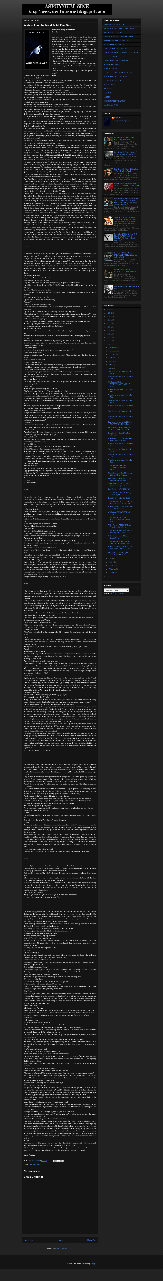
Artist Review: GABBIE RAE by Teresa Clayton (119, 494)
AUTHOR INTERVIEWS (113, 32)
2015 (109, 577)
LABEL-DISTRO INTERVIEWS (115, 48)
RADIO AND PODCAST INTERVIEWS (118, 61)
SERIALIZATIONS (36, 1164)
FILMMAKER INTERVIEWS (114, 44)
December (112, 347)
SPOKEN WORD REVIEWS (114, 81)
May (110, 559)
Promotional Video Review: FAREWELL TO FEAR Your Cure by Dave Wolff (126, 255)
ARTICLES (108, 89)
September (112, 358)
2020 (109, 330)
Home (60, 1240)
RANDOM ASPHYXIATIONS (115, 101)
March (111, 565)
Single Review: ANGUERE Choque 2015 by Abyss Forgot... (120, 474)
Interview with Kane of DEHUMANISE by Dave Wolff (125, 271)
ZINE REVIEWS (110, 85)
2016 (109, 344)
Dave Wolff (118, 117)
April (111, 562)
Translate (118, 593)
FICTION (107, 93)
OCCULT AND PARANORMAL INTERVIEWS (121, 52)
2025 (109, 313)
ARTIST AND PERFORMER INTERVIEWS (120, 28)
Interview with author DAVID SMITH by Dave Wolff (118, 553)
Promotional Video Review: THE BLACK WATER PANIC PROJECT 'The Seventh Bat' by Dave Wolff (125, 237)
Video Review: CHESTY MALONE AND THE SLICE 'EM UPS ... (120, 502)
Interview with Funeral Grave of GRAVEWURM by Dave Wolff (125, 153)
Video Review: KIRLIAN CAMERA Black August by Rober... (118, 468)
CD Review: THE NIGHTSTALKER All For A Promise (119, 384)
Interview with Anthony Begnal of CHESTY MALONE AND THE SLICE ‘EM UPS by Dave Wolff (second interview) (126, 202)
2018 (109, 337)
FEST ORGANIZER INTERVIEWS (116, 40)
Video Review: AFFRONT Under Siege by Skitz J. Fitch (119, 526)
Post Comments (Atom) (64, 1248)
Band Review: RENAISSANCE (119, 489)
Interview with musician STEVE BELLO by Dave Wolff (119, 479)
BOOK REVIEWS (110, 69)
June (110, 368)
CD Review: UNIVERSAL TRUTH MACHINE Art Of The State (120, 548)
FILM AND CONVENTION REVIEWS (118, 73)
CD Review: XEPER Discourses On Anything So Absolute (120, 439)
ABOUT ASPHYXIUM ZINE (114, 24)
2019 (109, 334)
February (112, 569)
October (112, 354)
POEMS (107, 97)
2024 (109, 316)
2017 (109, 341)
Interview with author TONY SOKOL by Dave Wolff (124, 139)
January (112, 572)
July (110, 365)
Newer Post (28, 1240)
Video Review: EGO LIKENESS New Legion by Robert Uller (119, 542)
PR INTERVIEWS (110, 57)
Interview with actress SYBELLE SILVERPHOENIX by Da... (120, 423)
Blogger (93, 1264)
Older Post (91, 1240)
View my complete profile (121, 121)
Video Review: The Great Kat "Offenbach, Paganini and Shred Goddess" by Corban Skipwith (125, 219)
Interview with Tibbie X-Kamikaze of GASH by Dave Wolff (126, 170)
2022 (109, 323)
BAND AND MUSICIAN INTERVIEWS (118, 36)
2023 (109, 320)
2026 (109, 309)
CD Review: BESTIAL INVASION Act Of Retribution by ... (120, 508)
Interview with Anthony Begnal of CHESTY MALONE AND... (120, 429)
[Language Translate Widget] (116, 590)
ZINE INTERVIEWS (111, 65)
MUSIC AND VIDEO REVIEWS (115, 77)
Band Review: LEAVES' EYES (119, 498)
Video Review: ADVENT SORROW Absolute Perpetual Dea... (119, 520)
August (111, 361)
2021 (109, 327)
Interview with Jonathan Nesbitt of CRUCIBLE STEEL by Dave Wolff (126, 185)
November (112, 351)
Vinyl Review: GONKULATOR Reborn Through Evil (119, 485)
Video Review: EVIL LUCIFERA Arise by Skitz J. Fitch (120, 532)
